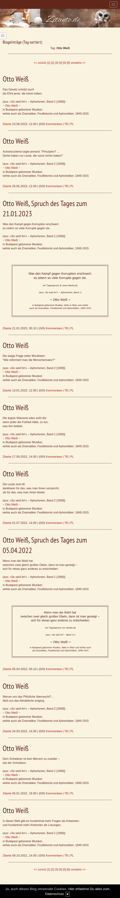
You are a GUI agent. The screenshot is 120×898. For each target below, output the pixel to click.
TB (66, 124)
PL (72, 124)
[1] (48, 62)
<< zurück (40, 62)
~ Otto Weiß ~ (11, 105)
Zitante (7, 124)
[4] (60, 62)
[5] (64, 62)
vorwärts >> (78, 62)
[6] (68, 62)
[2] (52, 62)
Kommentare (54, 124)
